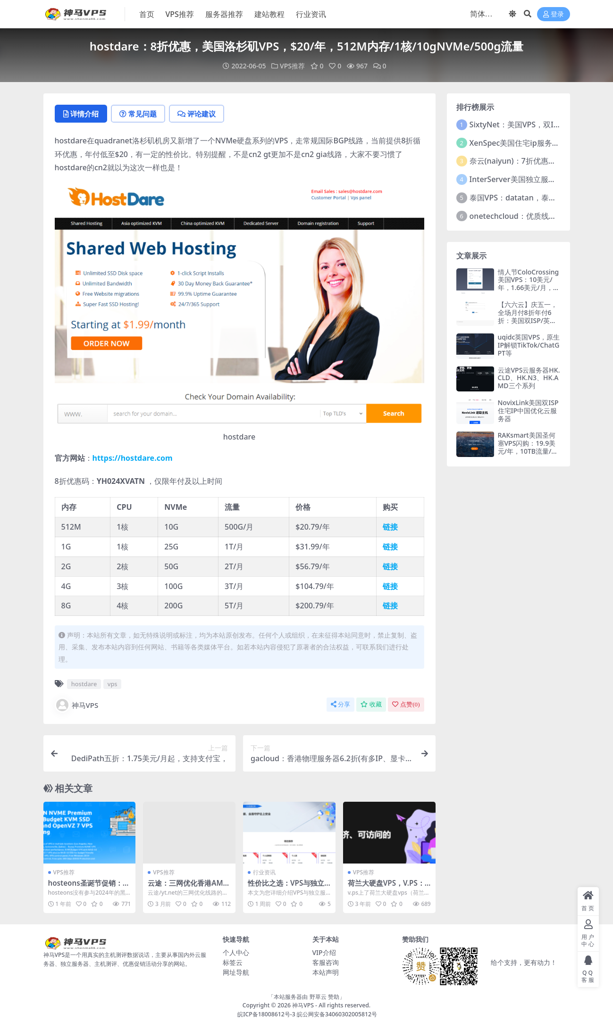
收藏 (371, 704)
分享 (340, 704)
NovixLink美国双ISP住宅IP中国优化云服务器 (528, 410)
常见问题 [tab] (138, 113)
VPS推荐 (292, 65)
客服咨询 (325, 962)
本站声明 (325, 972)
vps (113, 684)
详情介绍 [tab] (81, 113)
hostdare (84, 684)
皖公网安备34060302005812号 (337, 1014)
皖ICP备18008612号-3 (266, 1014)
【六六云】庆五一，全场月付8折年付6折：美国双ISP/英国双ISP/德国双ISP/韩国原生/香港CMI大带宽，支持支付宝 (528, 324)
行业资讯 (264, 872)
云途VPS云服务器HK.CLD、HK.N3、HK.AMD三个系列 (529, 377)
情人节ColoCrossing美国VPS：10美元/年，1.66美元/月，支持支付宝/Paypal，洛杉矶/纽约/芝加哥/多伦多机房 (529, 291)
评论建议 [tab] (196, 113)
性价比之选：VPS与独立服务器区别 (286, 887)
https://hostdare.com (132, 458)
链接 (390, 527)
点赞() (406, 704)
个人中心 (236, 952)
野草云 (318, 997)
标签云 (233, 962)
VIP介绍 (324, 952)
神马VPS (77, 705)
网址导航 (236, 972)
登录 (553, 14)
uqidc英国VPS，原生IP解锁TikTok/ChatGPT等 (529, 344)
